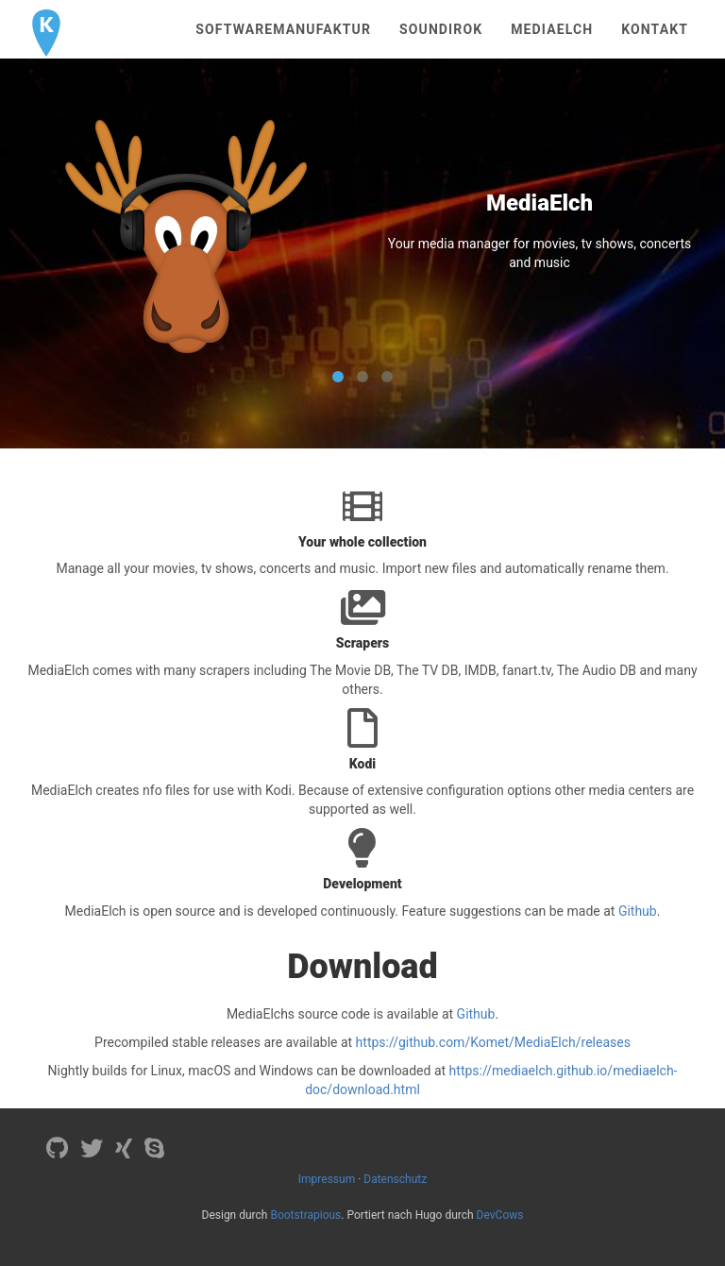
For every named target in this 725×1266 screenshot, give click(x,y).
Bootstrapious (305, 1215)
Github (637, 911)
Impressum (326, 1179)
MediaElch (552, 29)
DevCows (500, 1215)
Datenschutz (395, 1179)
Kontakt (654, 29)
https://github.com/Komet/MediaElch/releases (493, 1042)
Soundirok (440, 29)
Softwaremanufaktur (283, 29)
